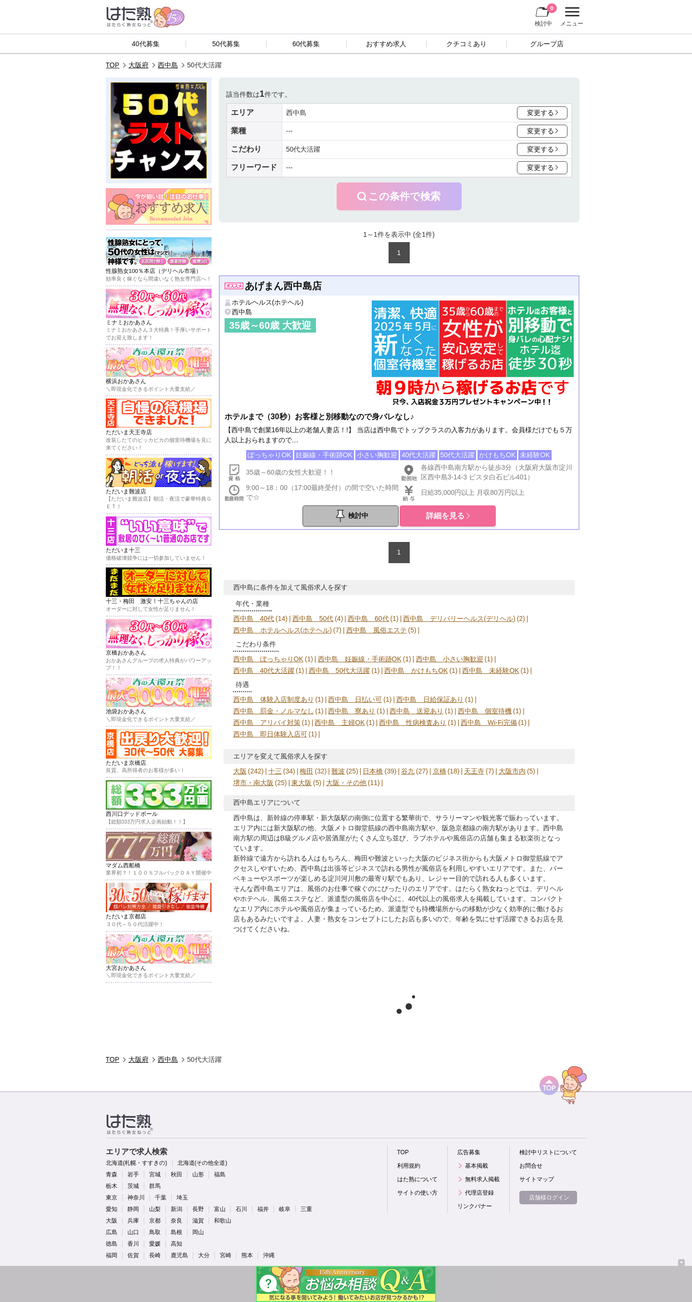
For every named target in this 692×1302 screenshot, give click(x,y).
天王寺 (474, 771)
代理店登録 (479, 1192)
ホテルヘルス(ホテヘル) (267, 302)
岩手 (133, 1174)
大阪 (240, 771)
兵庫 (133, 1220)
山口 (133, 1232)
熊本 (247, 1255)
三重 (306, 1209)
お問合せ (530, 1165)
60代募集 (306, 44)
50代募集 (226, 44)
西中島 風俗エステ (376, 630)
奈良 (176, 1220)
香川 (133, 1243)
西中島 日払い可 (355, 699)
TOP (113, 65)
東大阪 (301, 782)
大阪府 (138, 65)
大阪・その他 (346, 782)
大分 (204, 1255)
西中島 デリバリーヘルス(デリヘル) (459, 618)
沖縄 (269, 1255)
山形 (198, 1174)
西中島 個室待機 (485, 711)
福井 (263, 1209)
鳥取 (155, 1232)
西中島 (168, 65)
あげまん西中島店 (283, 286)
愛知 (111, 1209)
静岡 (133, 1209)
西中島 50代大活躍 (339, 670)
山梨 (155, 1209)
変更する (540, 112)
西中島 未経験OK (490, 670)
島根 (176, 1232)
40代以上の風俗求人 (439, 898)
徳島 (111, 1243)
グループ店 (547, 44)
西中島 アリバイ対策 (267, 722)
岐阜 (284, 1209)
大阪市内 (512, 771)
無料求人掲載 (482, 1179)
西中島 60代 (368, 618)
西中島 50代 (313, 618)
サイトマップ (536, 1179)
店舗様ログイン (549, 1197)
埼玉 (182, 1197)
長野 (198, 1209)
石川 (241, 1209)
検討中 (546, 14)
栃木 (111, 1186)
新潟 (176, 1209)
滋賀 (198, 1220)
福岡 (111, 1255)
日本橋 (373, 771)
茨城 (133, 1186)
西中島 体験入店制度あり (273, 699)
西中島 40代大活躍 (264, 670)
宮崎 (225, 1255)
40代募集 (146, 44)
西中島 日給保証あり (430, 699)
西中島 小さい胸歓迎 (449, 659)
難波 (338, 771)
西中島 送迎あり (416, 711)
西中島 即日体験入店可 (270, 734)
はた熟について (417, 1179)
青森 (111, 1174)
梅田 (306, 771)
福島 (220, 1174)
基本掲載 (476, 1165)
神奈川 (136, 1197)
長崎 (155, 1255)
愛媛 (155, 1243)
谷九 (408, 771)
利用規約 (408, 1165)
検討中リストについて (548, 1152)
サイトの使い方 (417, 1192)
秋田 (176, 1174)
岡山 (198, 1232)
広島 (111, 1232)
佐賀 (133, 1255)
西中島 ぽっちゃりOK (268, 659)
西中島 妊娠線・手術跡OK (360, 659)
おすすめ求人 (386, 44)
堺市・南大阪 (253, 782)
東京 (111, 1197)
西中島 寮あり (351, 711)
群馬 (155, 1186)
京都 (155, 1220)
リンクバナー (474, 1206)
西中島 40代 (254, 618)
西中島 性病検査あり (412, 722)
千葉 (160, 1197)
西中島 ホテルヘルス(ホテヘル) (282, 630)
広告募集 (468, 1152)
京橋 (439, 771)
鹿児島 (179, 1255)
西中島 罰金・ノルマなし (273, 711)
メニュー (570, 16)
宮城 (155, 1174)
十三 (275, 771)
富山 (220, 1209)
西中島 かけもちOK (416, 670)
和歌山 (222, 1220)
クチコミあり (466, 44)
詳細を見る (445, 515)
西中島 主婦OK (340, 722)
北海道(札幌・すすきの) (136, 1163)
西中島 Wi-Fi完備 (489, 722)
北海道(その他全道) (202, 1163)
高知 (176, 1243)
